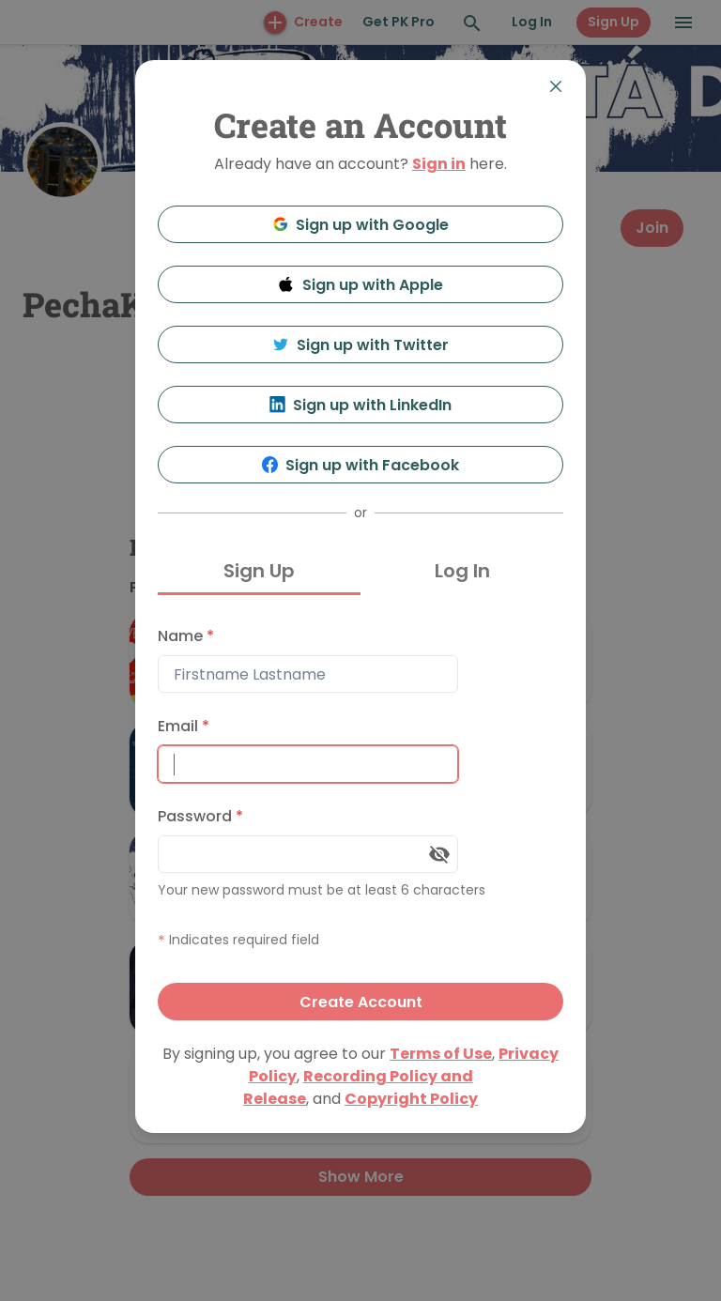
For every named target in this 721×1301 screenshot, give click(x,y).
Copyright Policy (411, 1099)
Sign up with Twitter (360, 345)
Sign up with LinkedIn (361, 405)
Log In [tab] (462, 571)
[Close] (556, 86)
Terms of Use (441, 1053)
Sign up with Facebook (361, 465)
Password (200, 816)
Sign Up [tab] (259, 571)
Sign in (439, 164)
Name (186, 636)
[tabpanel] (360, 819)
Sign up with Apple (360, 285)
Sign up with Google (361, 225)
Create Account (360, 1002)
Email (183, 726)
